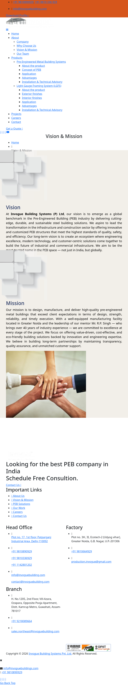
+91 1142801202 (21, 565)
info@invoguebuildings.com (20, 668)
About (15, 37)
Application (29, 74)
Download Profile (17, 15)
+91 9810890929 (23, 2)
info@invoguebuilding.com (30, 9)
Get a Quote (14, 128)
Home (15, 33)
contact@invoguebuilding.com (30, 581)
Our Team (23, 54)
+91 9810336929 (21, 558)
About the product (33, 66)
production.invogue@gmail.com (91, 561)
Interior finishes (32, 98)
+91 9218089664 (21, 621)
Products (16, 58)
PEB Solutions (20, 504)
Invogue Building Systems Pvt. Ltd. (50, 653)
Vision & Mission (27, 50)
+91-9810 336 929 (46, 2)
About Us (17, 496)
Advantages (29, 78)
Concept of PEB (31, 70)
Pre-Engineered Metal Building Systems (41, 62)
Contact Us (13, 485)
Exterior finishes (32, 94)
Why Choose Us (26, 45)
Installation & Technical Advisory (42, 82)
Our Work (18, 508)
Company (23, 41)
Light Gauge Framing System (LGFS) (39, 86)
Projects (16, 114)
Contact (16, 122)
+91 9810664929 (81, 551)
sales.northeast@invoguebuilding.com (35, 631)
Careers (16, 118)
